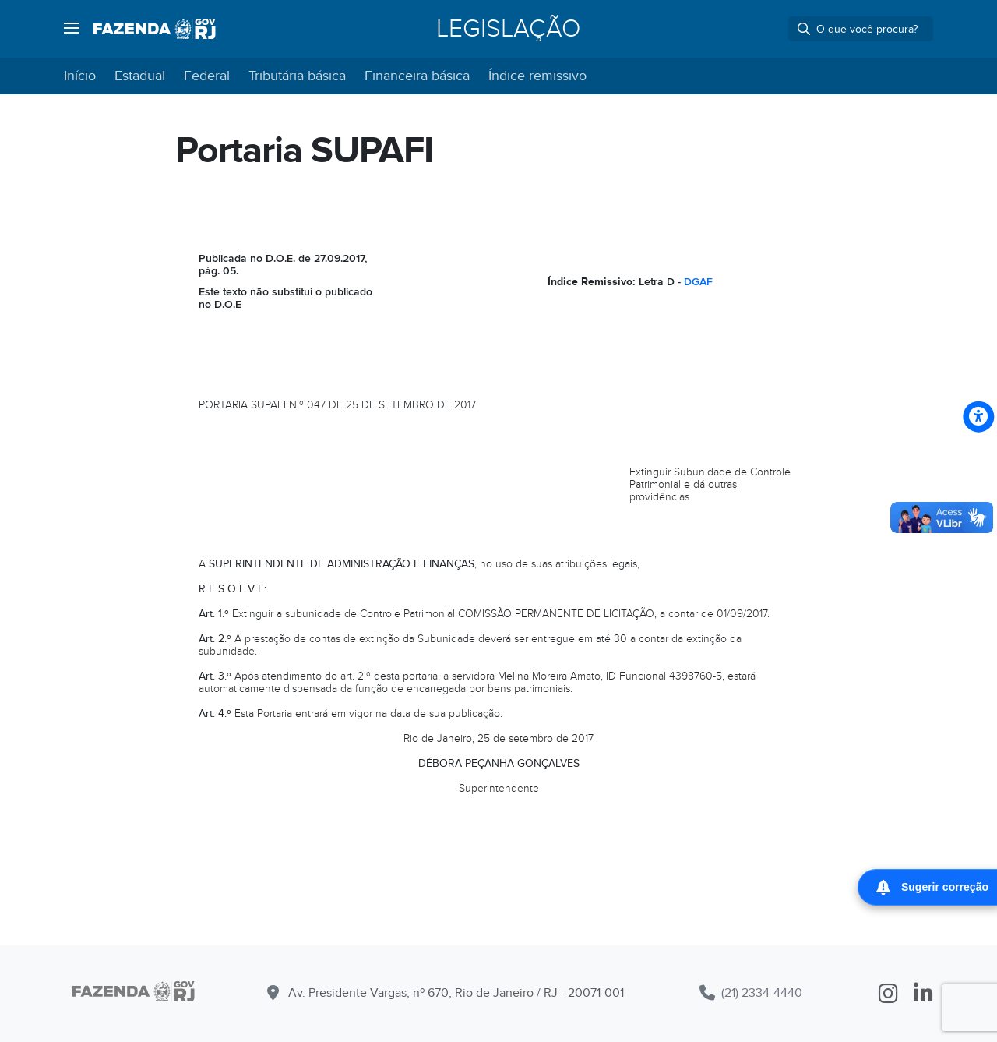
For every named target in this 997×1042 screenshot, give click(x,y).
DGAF (698, 281)
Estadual (139, 76)
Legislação (508, 29)
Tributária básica (297, 76)
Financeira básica (417, 76)
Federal (207, 76)
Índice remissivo (537, 76)
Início (80, 76)
